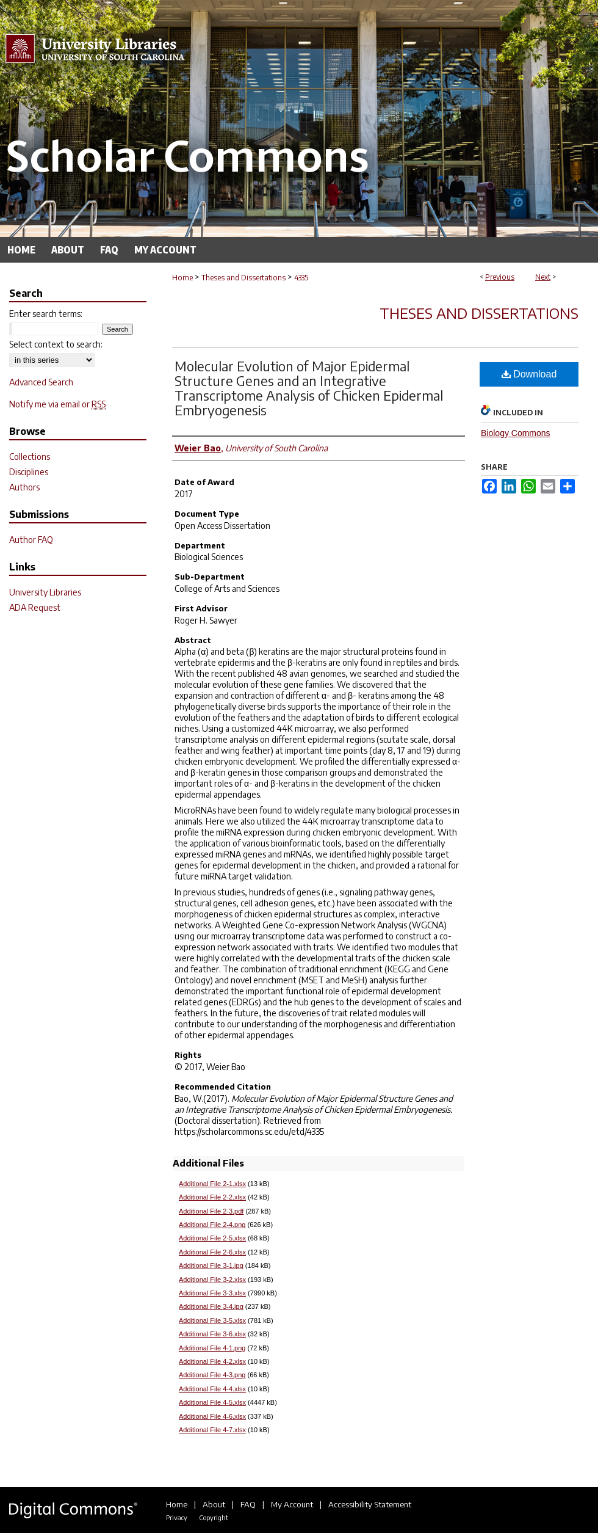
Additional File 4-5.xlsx (212, 1402)
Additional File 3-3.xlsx (212, 1293)
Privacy (176, 1517)
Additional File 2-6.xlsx (212, 1252)
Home (182, 277)
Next (542, 277)
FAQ (248, 1504)
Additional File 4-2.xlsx (212, 1361)
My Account (292, 1504)
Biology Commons (515, 433)
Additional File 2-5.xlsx (212, 1238)
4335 (301, 277)
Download (529, 374)
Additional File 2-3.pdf (211, 1211)
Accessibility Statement (369, 1504)
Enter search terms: (45, 313)
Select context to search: (56, 344)
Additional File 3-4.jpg (211, 1306)
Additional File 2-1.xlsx (212, 1183)
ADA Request (34, 607)
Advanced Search (41, 382)
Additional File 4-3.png (212, 1374)
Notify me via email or (57, 404)
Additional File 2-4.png (212, 1224)
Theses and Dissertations (243, 277)
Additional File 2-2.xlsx (212, 1197)
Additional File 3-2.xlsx (212, 1279)
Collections (29, 456)
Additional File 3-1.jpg (211, 1265)
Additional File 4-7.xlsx (212, 1429)
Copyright (213, 1517)
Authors (24, 487)
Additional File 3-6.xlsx (212, 1334)
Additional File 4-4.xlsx (212, 1389)
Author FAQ (31, 539)
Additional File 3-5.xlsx (212, 1320)
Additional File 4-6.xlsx (212, 1416)
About (214, 1504)
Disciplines (28, 472)
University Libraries (45, 592)
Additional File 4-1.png (212, 1348)
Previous (499, 277)
